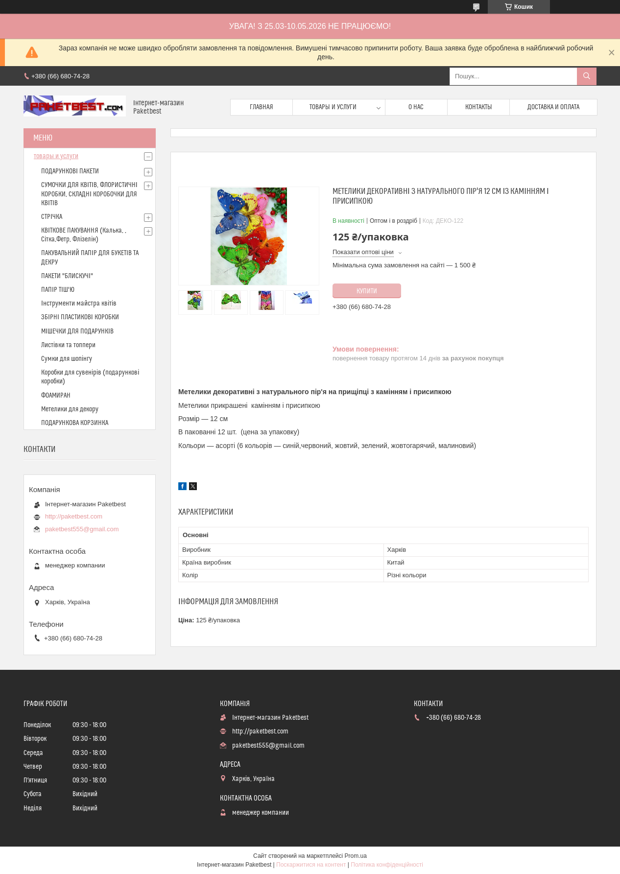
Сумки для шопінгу (66, 359)
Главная (261, 107)
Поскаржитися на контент (311, 864)
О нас (416, 107)
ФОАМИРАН (56, 396)
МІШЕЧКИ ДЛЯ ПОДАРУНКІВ (77, 331)
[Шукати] (586, 76)
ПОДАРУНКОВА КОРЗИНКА (74, 423)
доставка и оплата (553, 107)
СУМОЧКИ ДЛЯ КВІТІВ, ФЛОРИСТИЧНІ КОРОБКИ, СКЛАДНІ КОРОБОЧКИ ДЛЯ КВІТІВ (89, 194)
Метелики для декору (69, 409)
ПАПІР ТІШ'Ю (57, 290)
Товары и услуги (333, 107)
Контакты (478, 107)
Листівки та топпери (68, 345)
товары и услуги (56, 156)
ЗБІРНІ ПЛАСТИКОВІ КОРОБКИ (80, 317)
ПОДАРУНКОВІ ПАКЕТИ (70, 171)
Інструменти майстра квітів (79, 303)
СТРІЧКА (51, 217)
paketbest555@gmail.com (82, 529)
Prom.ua (356, 855)
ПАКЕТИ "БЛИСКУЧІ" (67, 276)
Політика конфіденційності (387, 864)
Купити (367, 291)
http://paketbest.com (73, 516)
